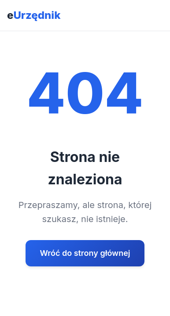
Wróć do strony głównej (85, 253)
